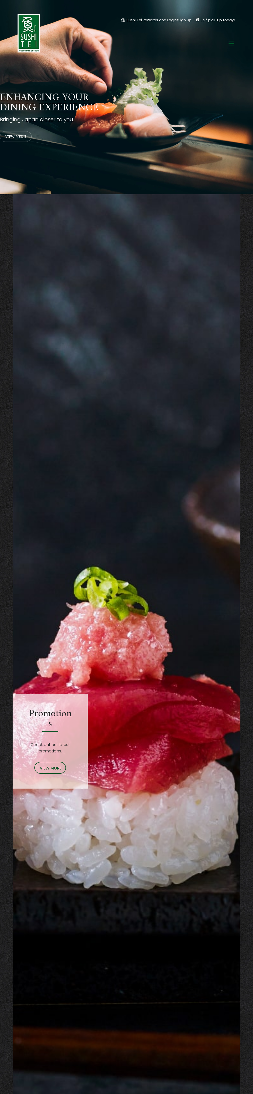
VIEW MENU (15, 136)
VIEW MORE (51, 768)
